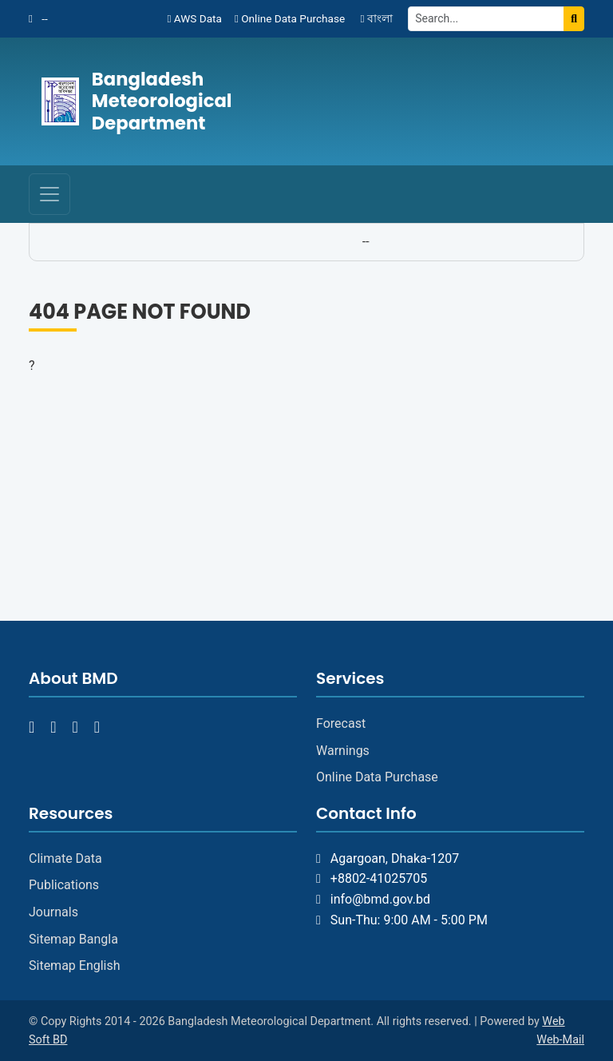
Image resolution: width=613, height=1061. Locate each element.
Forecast (341, 723)
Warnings (343, 750)
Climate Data (65, 858)
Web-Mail (560, 1040)
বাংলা (376, 18)
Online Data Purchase (290, 18)
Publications (64, 884)
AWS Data (194, 18)
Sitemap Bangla (73, 939)
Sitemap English (75, 965)
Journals (53, 912)
